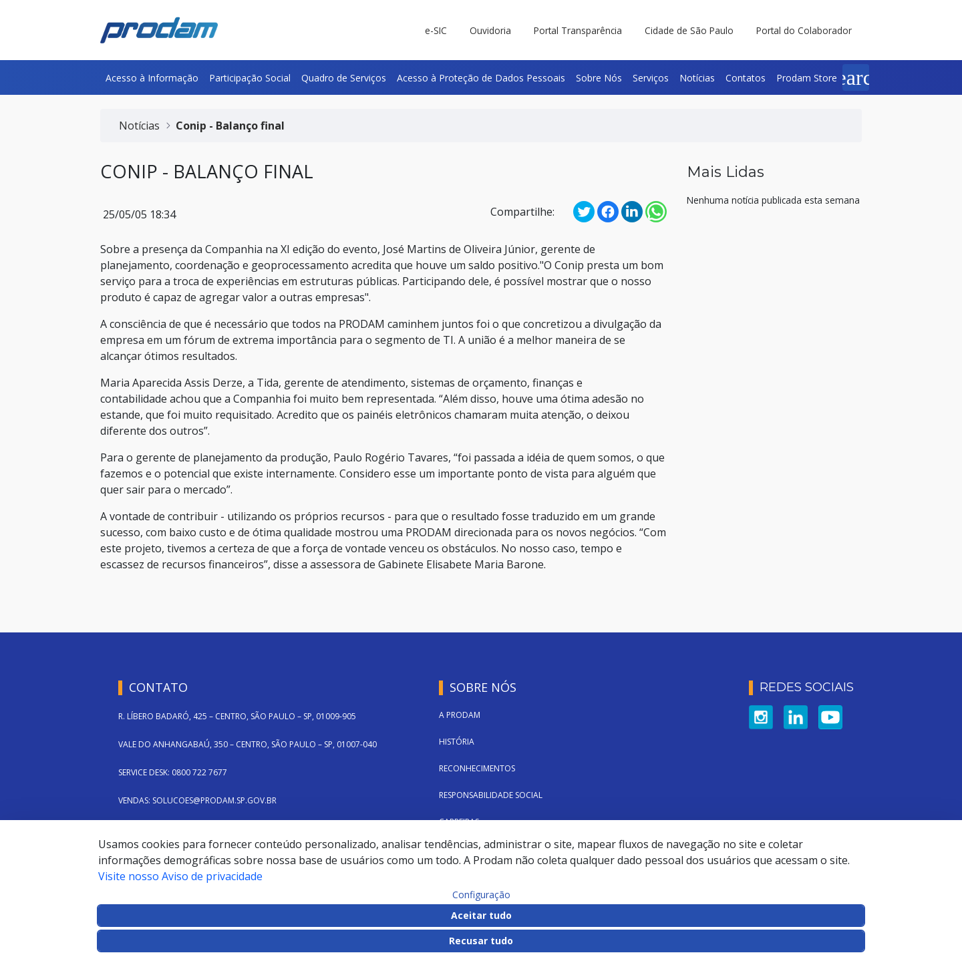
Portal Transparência (578, 30)
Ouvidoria (490, 30)
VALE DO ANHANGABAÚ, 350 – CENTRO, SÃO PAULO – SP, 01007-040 (247, 744)
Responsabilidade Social (490, 795)
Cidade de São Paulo (689, 30)
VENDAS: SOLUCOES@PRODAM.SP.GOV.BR (197, 800)
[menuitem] (152, 77)
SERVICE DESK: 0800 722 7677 (172, 772)
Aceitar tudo (481, 915)
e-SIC (436, 30)
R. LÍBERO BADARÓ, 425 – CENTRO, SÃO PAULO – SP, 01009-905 (237, 716)
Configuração (481, 895)
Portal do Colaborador (804, 30)
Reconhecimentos (477, 768)
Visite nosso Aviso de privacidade (180, 876)
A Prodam (459, 715)
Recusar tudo (481, 940)
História (456, 741)
